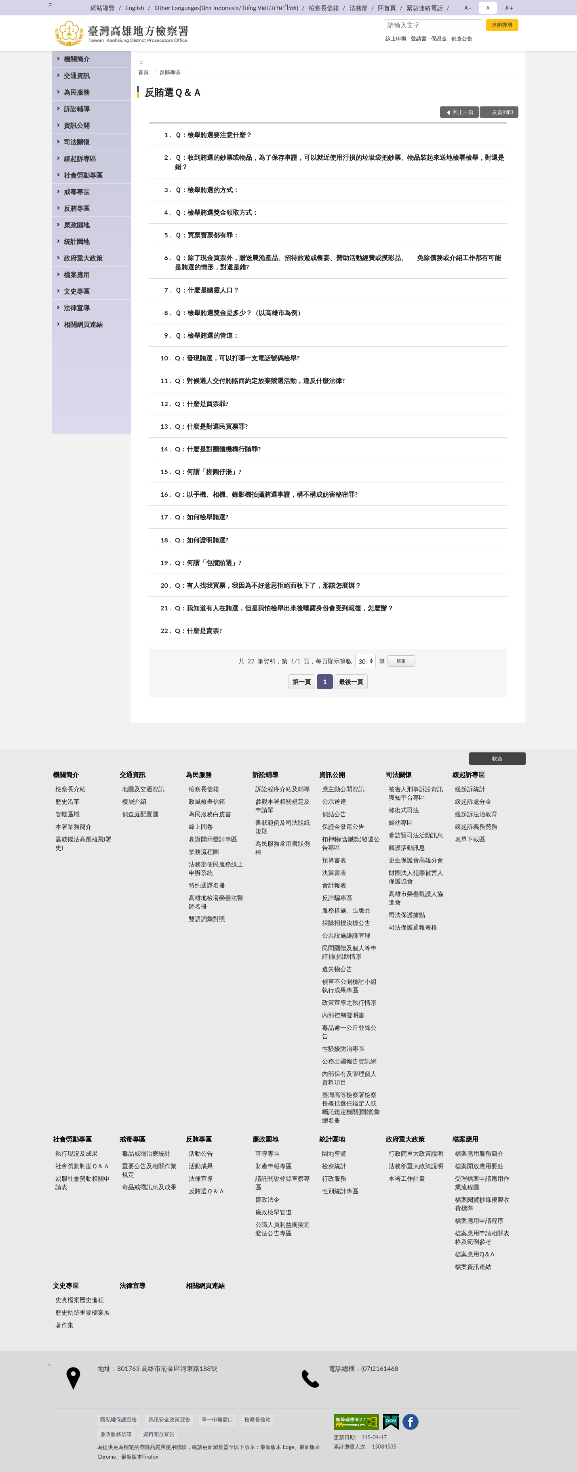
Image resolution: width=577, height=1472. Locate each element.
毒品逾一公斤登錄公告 (349, 1032)
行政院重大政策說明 (416, 1153)
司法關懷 (77, 142)
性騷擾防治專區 (343, 1048)
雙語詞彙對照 (207, 918)
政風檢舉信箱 (207, 801)
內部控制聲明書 (343, 1015)
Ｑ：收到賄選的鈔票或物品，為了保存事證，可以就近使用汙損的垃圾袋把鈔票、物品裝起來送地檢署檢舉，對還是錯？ (339, 161)
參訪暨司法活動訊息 (416, 835)
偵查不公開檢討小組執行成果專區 (349, 985)
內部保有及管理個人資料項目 (349, 1078)
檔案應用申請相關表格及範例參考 (482, 1237)
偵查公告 (461, 38)
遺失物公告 (337, 968)
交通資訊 (77, 75)
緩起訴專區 (80, 158)
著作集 (64, 1324)
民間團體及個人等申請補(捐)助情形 (349, 952)
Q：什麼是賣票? (198, 630)
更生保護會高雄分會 (416, 860)
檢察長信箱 (324, 7)
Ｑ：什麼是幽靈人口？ (207, 289)
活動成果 (201, 1165)
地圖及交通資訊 (143, 788)
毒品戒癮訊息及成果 (149, 1186)
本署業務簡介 (73, 826)
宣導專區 (267, 1153)
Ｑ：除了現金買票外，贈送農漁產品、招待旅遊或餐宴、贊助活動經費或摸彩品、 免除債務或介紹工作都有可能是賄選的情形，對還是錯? (338, 262)
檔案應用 (77, 274)
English (134, 7)
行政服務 (334, 1178)
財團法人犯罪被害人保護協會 (416, 877)
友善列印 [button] (502, 112)
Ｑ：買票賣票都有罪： (207, 234)
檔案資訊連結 (473, 1266)
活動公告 (201, 1153)
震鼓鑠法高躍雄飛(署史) (83, 843)
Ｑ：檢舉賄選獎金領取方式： (217, 212)
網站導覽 (103, 7)
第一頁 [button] (302, 681)
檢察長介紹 (70, 788)
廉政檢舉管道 (273, 1212)
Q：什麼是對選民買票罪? (211, 426)
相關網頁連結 (83, 324)
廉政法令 (267, 1199)
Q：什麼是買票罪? (201, 403)
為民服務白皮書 (210, 814)
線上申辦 (395, 38)
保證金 (439, 38)
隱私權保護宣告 (118, 1419)
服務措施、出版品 (346, 910)
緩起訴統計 (470, 788)
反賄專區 (77, 208)
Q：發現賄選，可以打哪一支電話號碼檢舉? (237, 357)
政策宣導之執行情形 (349, 1002)
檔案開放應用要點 (479, 1165)
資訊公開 (77, 125)
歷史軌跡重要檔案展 (82, 1312)
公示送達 (334, 801)
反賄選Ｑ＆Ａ (173, 92)
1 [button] (325, 681)
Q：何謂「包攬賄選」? (208, 562)
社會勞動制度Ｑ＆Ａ (82, 1165)
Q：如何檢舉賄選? (201, 516)
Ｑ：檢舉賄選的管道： (207, 335)
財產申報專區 (273, 1165)
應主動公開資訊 (343, 788)
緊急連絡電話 (424, 7)
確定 (401, 660)
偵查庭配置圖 (140, 814)
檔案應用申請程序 (479, 1220)
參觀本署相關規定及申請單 (282, 805)
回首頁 (387, 7)
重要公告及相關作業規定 (149, 1170)
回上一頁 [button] (463, 112)
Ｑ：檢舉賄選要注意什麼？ (213, 134)
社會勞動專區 (83, 175)
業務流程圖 (204, 851)
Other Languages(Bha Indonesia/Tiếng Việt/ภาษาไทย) (226, 7)
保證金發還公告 (343, 826)
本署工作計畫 (407, 1178)
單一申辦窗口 (217, 1419)
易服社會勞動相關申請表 (82, 1182)
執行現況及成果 (76, 1153)
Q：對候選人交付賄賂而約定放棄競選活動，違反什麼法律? (260, 380)
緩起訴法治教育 (476, 814)
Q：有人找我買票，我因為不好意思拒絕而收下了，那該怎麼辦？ (268, 585)
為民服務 (77, 92)
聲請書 (419, 38)
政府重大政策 (83, 258)
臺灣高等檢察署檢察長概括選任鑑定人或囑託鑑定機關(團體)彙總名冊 (351, 1107)
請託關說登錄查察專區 (282, 1182)
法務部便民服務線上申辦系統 (216, 868)
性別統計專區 (340, 1191)
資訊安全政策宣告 (169, 1419)
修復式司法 (404, 809)
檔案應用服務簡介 (479, 1153)
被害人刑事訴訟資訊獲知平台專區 (416, 793)
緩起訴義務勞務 (476, 826)
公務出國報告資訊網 (349, 1061)
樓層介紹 (134, 801)
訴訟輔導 (77, 108)
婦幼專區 (401, 822)
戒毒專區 (77, 191)
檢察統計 (334, 1165)
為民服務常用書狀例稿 (282, 848)
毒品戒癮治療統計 (146, 1153)
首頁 (143, 72)
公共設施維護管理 (346, 935)
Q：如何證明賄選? (201, 539)
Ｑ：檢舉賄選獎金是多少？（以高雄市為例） (239, 312)
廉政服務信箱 (116, 1434)
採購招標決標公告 (346, 922)
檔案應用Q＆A (474, 1254)
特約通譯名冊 (207, 885)
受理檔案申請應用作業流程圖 (482, 1182)
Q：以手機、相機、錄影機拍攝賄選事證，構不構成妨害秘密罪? (266, 494)
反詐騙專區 (337, 897)
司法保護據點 (407, 914)
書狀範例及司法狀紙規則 (282, 826)
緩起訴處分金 (473, 801)
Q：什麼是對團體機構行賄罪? (218, 448)
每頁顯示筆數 (334, 661)
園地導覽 (334, 1153)
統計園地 (77, 241)
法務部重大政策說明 (416, 1165)
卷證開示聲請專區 (213, 839)
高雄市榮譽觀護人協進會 (416, 898)
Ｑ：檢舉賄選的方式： (207, 189)
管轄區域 (67, 814)
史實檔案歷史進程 (79, 1299)
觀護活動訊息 (407, 847)
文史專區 (77, 291)
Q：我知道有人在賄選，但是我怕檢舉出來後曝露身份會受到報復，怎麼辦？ (284, 607)
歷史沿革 (67, 801)
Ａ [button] (488, 7)
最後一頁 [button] (351, 681)
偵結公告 (334, 814)
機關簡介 (77, 59)
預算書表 (334, 860)
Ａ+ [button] (509, 7)
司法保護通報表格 (413, 927)
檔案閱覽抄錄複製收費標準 (482, 1203)
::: (50, 4)
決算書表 (334, 872)
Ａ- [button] (467, 7)
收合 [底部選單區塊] (497, 758)
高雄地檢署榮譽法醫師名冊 (216, 902)
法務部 (359, 7)
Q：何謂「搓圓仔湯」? (208, 471)
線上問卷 (201, 826)
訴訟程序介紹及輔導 (282, 788)
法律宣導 (77, 307)
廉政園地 (77, 225)
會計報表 (334, 885)
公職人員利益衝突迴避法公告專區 (282, 1229)
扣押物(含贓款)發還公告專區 (351, 843)
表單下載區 (470, 839)
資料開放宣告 (159, 1434)
